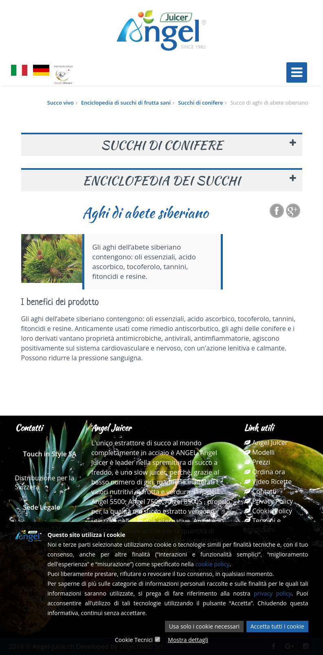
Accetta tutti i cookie (277, 626)
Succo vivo (60, 102)
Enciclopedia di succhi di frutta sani (126, 102)
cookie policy (212, 564)
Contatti (260, 491)
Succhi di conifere (200, 102)
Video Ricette (268, 481)
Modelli (259, 452)
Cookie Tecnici (134, 640)
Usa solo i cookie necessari (204, 626)
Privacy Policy (268, 501)
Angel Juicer (266, 442)
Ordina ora (264, 471)
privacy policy (273, 593)
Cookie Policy (268, 510)
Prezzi (257, 462)
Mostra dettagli (188, 640)
